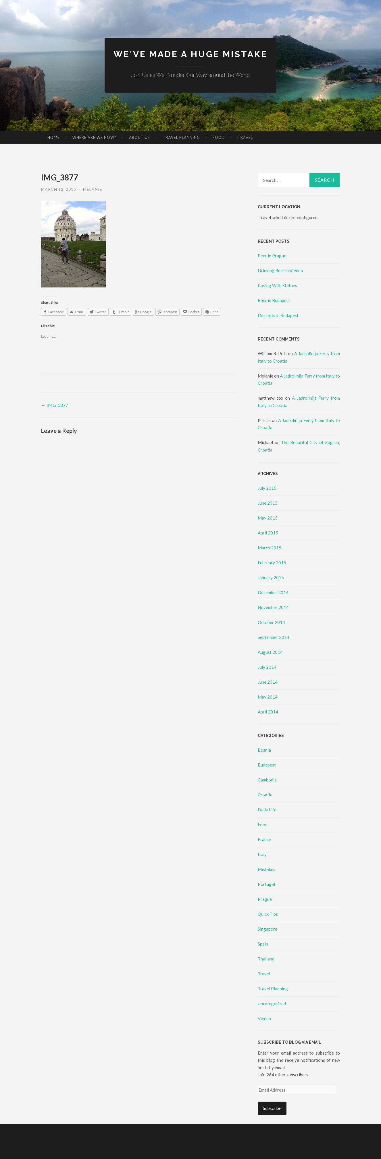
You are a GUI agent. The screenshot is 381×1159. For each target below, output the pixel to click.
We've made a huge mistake (190, 54)
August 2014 (270, 651)
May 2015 (268, 517)
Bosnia (264, 749)
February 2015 (272, 562)
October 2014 (271, 622)
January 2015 (271, 577)
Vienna (264, 1018)
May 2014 (268, 696)
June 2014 (268, 681)
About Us (139, 137)
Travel (245, 137)
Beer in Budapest (274, 300)
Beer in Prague (272, 255)
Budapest (267, 764)
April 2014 (268, 711)
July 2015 (267, 487)
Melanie (92, 188)
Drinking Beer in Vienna (280, 270)
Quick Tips (268, 914)
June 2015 (268, 502)
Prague (265, 899)
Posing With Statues (277, 285)
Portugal (266, 884)
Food (219, 137)
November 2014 (273, 607)
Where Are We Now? (94, 137)
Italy (262, 854)
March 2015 (269, 547)
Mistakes (266, 869)
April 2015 (268, 532)
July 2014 (267, 666)
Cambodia (267, 779)
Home (53, 137)
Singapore (267, 929)
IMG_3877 (54, 405)
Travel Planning (181, 137)
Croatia (265, 794)
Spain (263, 943)
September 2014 (273, 636)
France (264, 839)
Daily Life (267, 809)
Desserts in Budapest (278, 315)
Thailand (266, 958)
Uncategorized (272, 1003)
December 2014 (273, 592)
